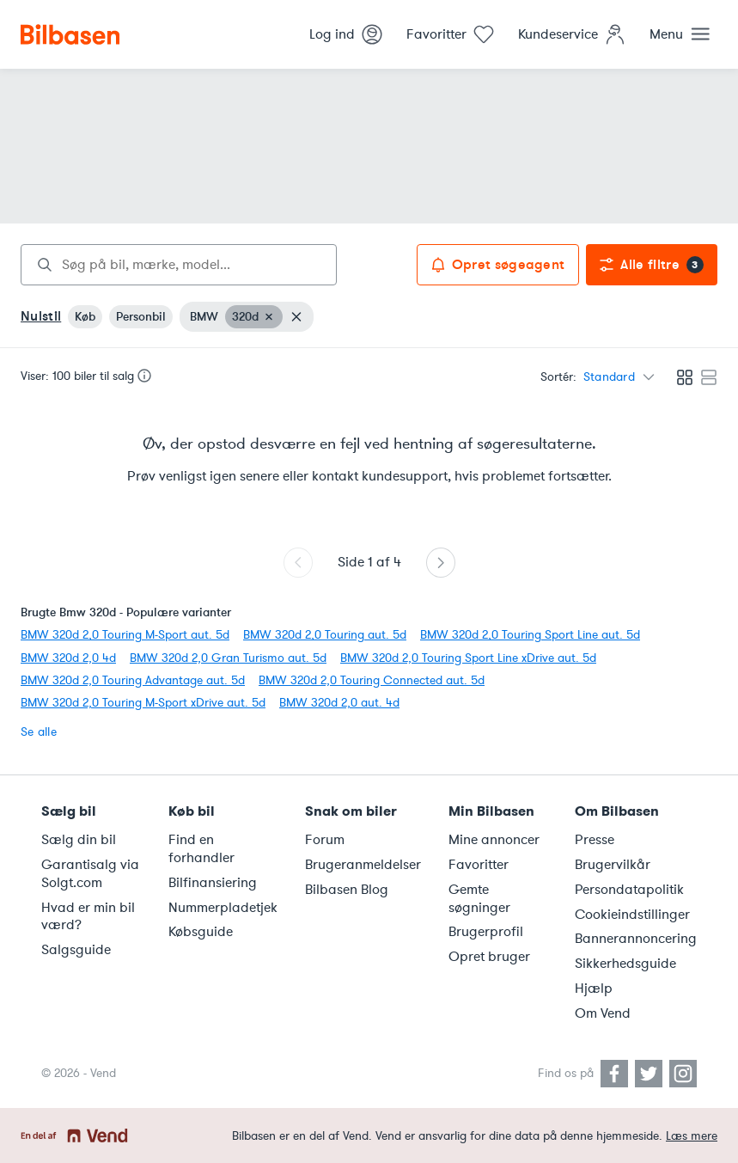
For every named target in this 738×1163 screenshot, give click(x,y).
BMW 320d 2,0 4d (68, 658)
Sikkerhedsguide (625, 963)
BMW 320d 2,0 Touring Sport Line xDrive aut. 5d (468, 658)
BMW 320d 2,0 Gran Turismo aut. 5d (228, 658)
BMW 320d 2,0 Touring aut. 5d (324, 635)
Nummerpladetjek (223, 907)
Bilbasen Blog (346, 889)
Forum (325, 839)
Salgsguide (76, 949)
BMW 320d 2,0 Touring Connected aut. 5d (372, 680)
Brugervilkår (612, 864)
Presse (594, 839)
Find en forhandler (201, 848)
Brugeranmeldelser (363, 864)
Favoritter (478, 864)
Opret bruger (489, 956)
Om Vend (603, 1013)
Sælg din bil (78, 839)
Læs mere (691, 1136)
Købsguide (200, 931)
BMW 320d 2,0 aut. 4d (339, 703)
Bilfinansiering (212, 882)
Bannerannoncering (636, 938)
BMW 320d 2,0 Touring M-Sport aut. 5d (125, 635)
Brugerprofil (485, 931)
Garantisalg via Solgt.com (90, 873)
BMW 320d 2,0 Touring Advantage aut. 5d (133, 680)
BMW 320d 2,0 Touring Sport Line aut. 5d (530, 635)
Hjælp (594, 988)
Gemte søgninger (479, 898)
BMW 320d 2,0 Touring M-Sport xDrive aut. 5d (143, 703)
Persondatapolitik (629, 889)
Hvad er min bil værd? (88, 916)
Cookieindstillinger (632, 914)
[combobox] (179, 264)
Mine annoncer (494, 839)
